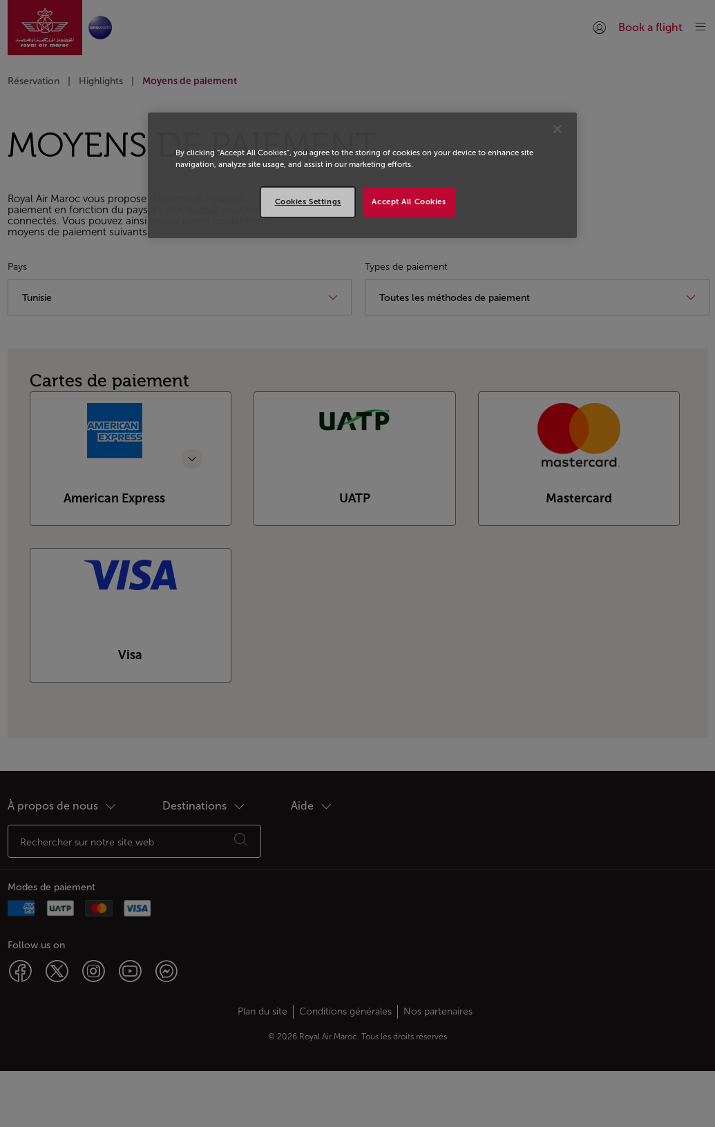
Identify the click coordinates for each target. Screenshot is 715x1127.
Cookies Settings (308, 201)
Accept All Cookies (409, 201)
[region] (362, 175)
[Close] (557, 129)
